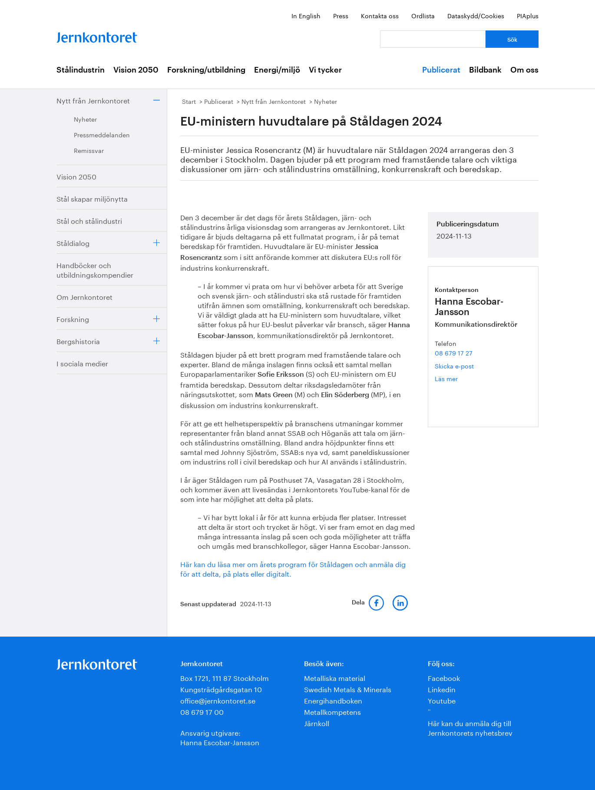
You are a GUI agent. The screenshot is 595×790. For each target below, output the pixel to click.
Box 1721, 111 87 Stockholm (224, 677)
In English (306, 15)
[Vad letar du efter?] (433, 39)
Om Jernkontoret (84, 296)
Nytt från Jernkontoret (93, 99)
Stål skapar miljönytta (92, 198)
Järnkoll (316, 722)
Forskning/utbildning (206, 70)
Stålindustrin (80, 70)
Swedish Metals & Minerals (347, 688)
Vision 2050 (136, 70)
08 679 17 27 (454, 352)
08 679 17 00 (202, 711)
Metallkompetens (332, 711)
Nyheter (85, 118)
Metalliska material (334, 677)
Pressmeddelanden (102, 134)
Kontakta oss (380, 15)
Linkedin (442, 688)
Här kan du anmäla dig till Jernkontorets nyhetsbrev (470, 727)
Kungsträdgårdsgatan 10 (221, 688)
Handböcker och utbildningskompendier (94, 269)
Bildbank (485, 70)
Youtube (442, 699)
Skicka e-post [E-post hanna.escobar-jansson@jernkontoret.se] (454, 365)
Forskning (72, 318)
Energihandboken (333, 699)
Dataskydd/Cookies (475, 15)
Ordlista (423, 15)
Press (340, 15)
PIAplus (528, 15)
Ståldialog (72, 242)
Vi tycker (325, 70)
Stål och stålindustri (89, 220)
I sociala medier (82, 362)
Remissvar (89, 150)
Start (189, 101)
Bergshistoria (78, 340)
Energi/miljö (277, 70)
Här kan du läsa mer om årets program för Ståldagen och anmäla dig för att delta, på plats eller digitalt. (293, 568)
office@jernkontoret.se (217, 699)
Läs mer (459, 378)
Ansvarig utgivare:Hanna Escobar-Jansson (219, 737)
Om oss (524, 70)
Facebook (444, 677)
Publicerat (441, 70)
